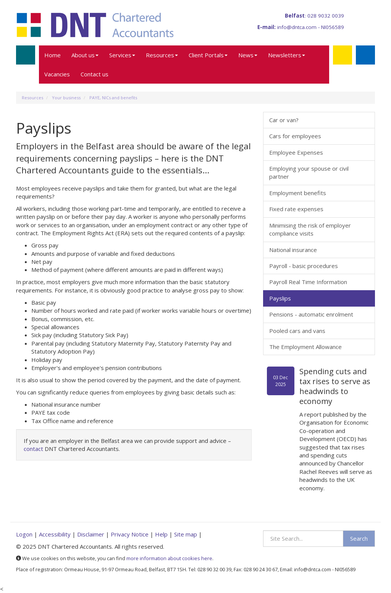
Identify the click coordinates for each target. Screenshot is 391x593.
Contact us (94, 74)
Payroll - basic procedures (303, 266)
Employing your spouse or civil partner (309, 172)
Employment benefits (297, 193)
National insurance (293, 250)
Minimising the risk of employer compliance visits (310, 229)
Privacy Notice (130, 534)
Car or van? (284, 120)
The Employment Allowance (305, 347)
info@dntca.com (297, 27)
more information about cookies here (169, 558)
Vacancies (57, 74)
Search (359, 538)
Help (161, 534)
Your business (66, 97)
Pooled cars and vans (297, 330)
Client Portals (208, 55)
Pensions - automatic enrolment (311, 314)
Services (122, 55)
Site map (185, 534)
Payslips (280, 298)
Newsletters (286, 55)
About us (85, 55)
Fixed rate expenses (296, 209)
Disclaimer (90, 534)
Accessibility (55, 534)
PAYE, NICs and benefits (113, 97)
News (247, 55)
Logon (24, 534)
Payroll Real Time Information (308, 282)
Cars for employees (295, 136)
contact (33, 448)
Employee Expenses (296, 152)
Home (52, 55)
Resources (162, 55)
